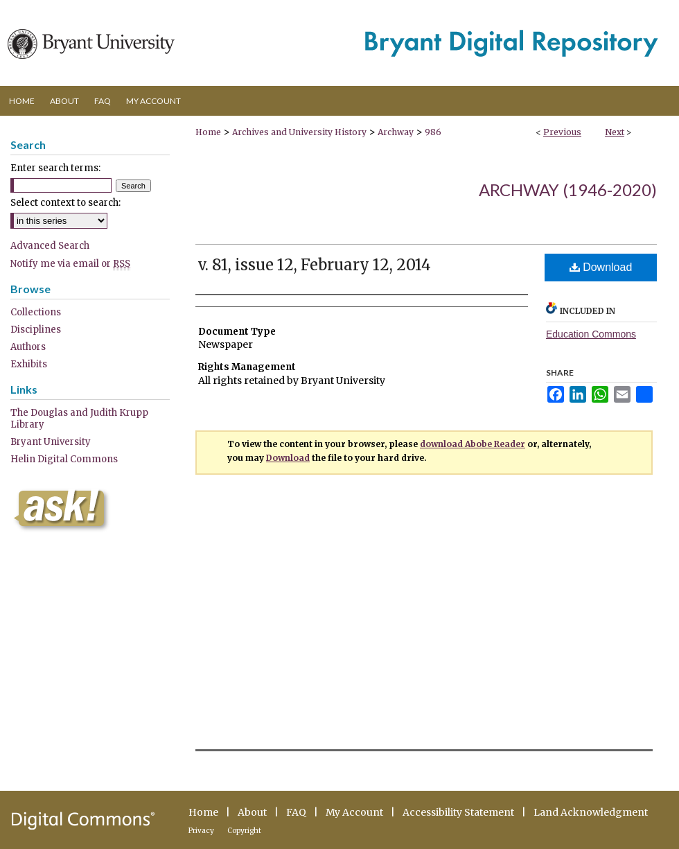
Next (614, 132)
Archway (396, 132)
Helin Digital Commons (64, 459)
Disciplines (35, 329)
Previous (562, 132)
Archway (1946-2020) (568, 190)
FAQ (296, 812)
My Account (354, 812)
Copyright (244, 830)
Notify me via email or (70, 264)
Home (208, 132)
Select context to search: (65, 203)
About (252, 812)
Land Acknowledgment (591, 812)
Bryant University (50, 442)
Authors (28, 347)
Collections (35, 312)
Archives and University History (299, 132)
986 (433, 132)
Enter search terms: (55, 168)
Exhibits (28, 364)
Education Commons (591, 334)
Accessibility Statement (458, 812)
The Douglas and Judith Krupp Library (79, 418)
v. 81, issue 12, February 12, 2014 (314, 264)
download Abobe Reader (472, 444)
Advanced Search (49, 246)
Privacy (201, 830)
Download (601, 267)
